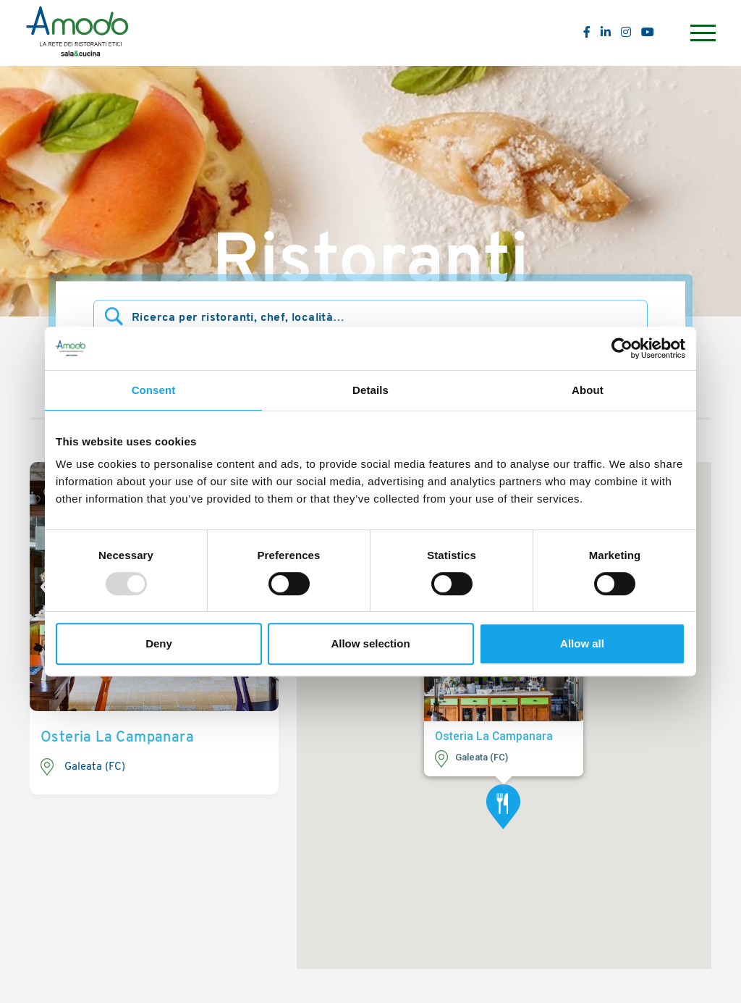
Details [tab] (370, 390)
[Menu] (701, 33)
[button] (503, 806)
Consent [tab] (154, 390)
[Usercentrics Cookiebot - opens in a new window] (622, 348)
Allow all (582, 643)
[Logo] (77, 33)
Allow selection (370, 643)
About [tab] (588, 390)
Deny (158, 643)
